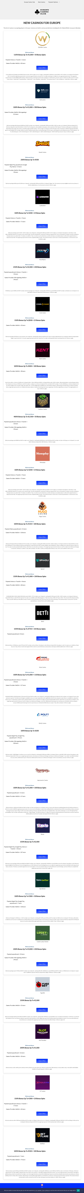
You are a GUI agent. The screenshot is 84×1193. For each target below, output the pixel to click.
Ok (78, 1190)
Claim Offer (42, 68)
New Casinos (41, 2)
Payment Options (55, 2)
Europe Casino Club (29, 2)
